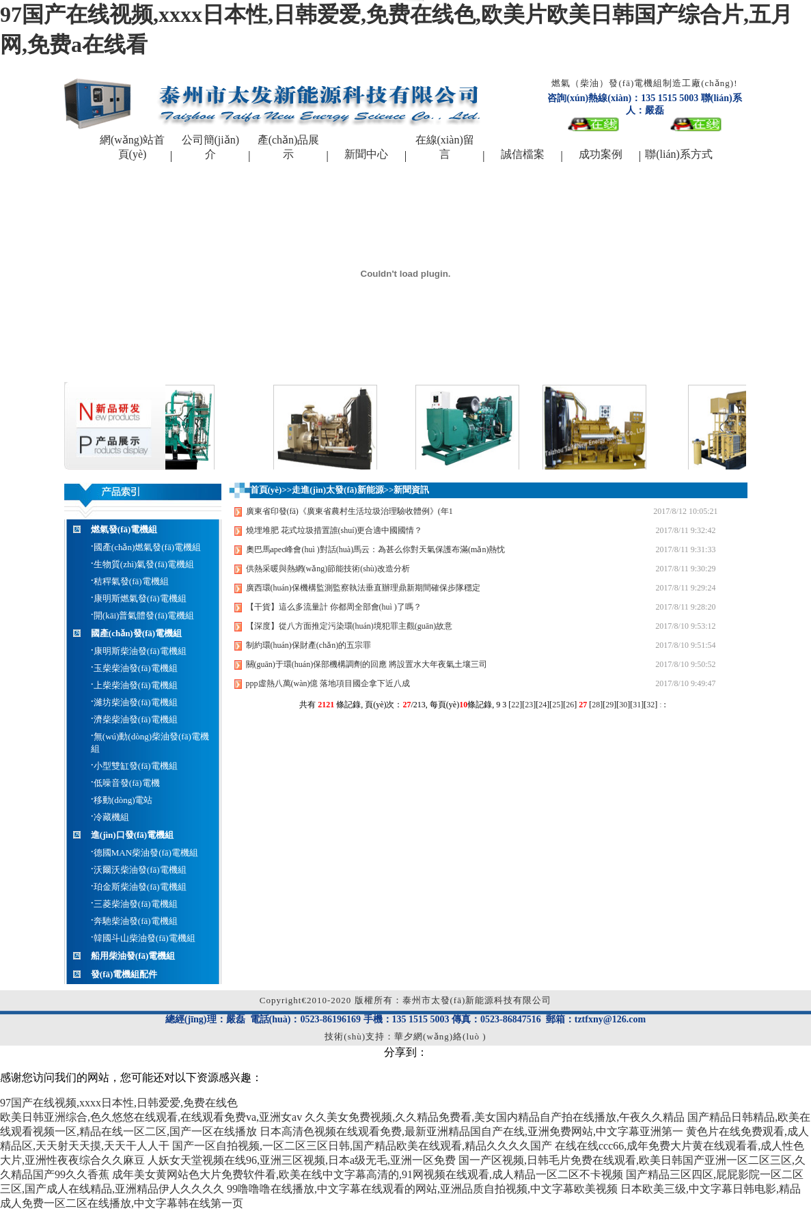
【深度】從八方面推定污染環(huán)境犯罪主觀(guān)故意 (349, 626)
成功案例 (600, 154)
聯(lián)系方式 (679, 154)
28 (596, 704)
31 (637, 704)
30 (623, 704)
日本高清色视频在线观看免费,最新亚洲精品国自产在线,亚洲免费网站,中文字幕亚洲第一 (471, 1131)
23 (529, 704)
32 (650, 704)
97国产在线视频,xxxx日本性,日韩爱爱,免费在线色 (119, 1102)
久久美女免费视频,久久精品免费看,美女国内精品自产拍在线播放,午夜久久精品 (495, 1117)
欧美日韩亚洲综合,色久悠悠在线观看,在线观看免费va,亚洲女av (151, 1117)
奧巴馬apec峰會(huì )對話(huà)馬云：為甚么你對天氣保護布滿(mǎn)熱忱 (376, 549)
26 (570, 704)
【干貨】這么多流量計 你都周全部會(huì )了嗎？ (334, 607)
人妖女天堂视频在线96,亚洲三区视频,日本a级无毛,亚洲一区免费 (302, 1160)
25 (556, 704)
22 (515, 704)
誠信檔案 (523, 154)
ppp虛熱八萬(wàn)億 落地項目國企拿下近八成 (328, 683)
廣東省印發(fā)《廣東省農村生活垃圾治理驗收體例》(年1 (349, 511)
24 (542, 704)
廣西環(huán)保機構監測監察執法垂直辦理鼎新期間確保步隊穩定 (363, 588)
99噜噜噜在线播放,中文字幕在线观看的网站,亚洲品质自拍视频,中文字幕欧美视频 (422, 1189)
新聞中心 (366, 154)
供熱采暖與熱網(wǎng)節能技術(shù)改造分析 (328, 568)
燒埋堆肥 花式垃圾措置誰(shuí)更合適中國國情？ (334, 530)
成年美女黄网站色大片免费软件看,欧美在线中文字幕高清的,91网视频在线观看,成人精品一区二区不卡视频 (367, 1174)
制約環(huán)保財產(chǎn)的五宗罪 (309, 645)
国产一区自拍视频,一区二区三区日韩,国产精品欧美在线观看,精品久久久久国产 (362, 1146)
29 (609, 704)
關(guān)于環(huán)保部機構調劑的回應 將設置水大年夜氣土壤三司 (367, 664)
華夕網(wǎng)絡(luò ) (440, 1036)
